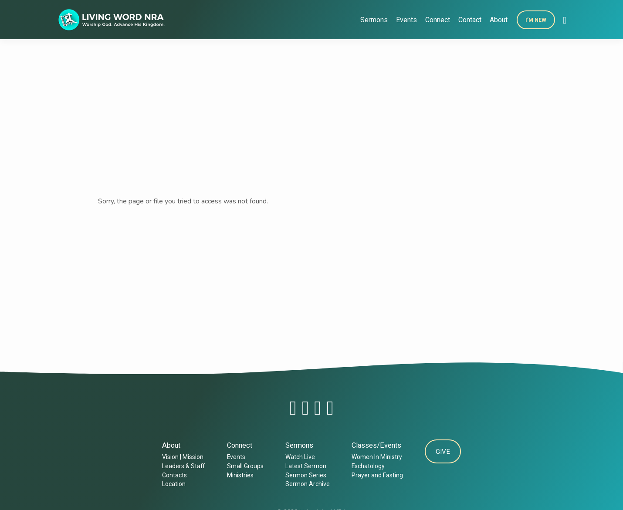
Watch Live (299, 456)
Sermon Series (304, 475)
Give (442, 452)
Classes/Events (375, 445)
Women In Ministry (375, 456)
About (499, 20)
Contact (469, 20)
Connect (437, 20)
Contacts (173, 475)
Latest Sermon (304, 466)
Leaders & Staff (182, 466)
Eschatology (366, 466)
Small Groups (244, 466)
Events (406, 20)
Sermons (374, 20)
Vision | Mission (182, 456)
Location (173, 483)
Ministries (239, 475)
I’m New (535, 20)
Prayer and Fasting (376, 475)
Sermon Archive (306, 483)
